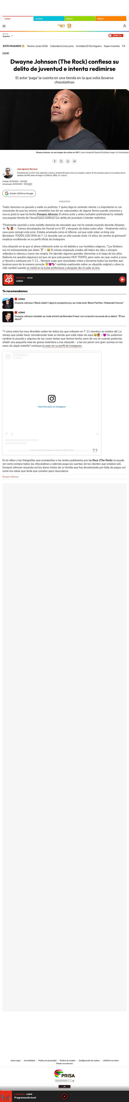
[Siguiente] (124, 45)
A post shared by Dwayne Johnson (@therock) (51, 450)
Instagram (46, 1026)
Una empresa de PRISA (64, 1073)
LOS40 (7, 19)
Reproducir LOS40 (122, 279)
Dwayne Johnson (10, 476)
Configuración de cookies (89, 1060)
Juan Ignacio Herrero (27, 169)
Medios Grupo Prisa (64, 1080)
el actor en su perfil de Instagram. (62, 345)
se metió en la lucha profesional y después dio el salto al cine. (63, 268)
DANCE (69, 19)
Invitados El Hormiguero (88, 45)
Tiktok (52, 1026)
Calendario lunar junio (62, 45)
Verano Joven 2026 (37, 45)
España (6, 36)
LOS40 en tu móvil (111, 1060)
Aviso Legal (16, 1060)
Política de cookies (67, 1060)
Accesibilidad (29, 1060)
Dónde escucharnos (64, 1063)
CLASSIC (39, 19)
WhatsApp (67, 161)
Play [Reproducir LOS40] (64, 1096)
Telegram (74, 161)
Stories (82, 1026)
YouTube (58, 1026)
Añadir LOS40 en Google (21, 193)
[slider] (64, 1090)
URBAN (100, 19)
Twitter (61, 161)
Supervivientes (112, 45)
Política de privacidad (47, 1060)
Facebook (54, 161)
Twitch (76, 1026)
